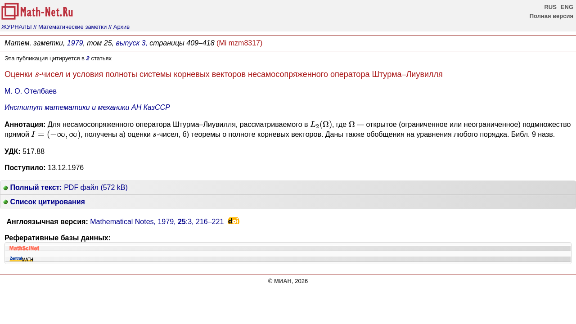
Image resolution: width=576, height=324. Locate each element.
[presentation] (37, 75)
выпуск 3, (131, 43)
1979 (75, 43)
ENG (567, 7)
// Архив (119, 26)
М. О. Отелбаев (30, 91)
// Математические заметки (70, 26)
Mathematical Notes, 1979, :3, (157, 221)
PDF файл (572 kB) (65, 187)
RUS (550, 7)
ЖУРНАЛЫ (16, 26)
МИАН (283, 281)
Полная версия (551, 16)
